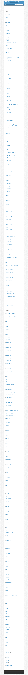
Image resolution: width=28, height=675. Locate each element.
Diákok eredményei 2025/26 (9, 280)
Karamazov (7, 522)
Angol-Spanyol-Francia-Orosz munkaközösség (12, 104)
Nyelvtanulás (8, 252)
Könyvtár (7, 45)
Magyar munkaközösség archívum (10, 384)
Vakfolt (7, 637)
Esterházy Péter (8, 477)
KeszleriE (7, 654)
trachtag (7, 632)
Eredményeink (9, 109)
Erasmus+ (7, 180)
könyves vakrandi (8, 543)
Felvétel (7, 206)
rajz (6, 598)
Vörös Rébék (7, 645)
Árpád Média (7, 451)
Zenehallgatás (8, 145)
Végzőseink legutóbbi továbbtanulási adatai (12, 257)
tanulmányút (7, 614)
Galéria (7, 17)
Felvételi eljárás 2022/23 (9, 224)
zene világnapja (8, 648)
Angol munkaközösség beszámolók (10, 313)
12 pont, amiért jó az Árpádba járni (11, 233)
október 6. (7, 590)
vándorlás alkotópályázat (9, 640)
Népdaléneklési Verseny (9, 582)
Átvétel (7, 208)
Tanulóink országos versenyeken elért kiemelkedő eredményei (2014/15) (14, 213)
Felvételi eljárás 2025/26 (9, 229)
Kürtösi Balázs (7, 660)
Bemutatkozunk (9, 58)
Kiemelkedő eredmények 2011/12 (11, 296)
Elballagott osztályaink (9, 48)
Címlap (7, 321)
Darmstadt (7, 467)
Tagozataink (7, 30)
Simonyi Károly (8, 37)
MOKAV (7, 569)
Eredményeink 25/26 (8, 360)
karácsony (7, 519)
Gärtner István (7, 493)
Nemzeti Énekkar (8, 577)
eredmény (7, 475)
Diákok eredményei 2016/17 (10, 293)
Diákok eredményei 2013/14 (10, 299)
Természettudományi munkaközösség (11, 68)
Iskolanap (7, 514)
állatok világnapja (8, 441)
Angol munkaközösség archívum (10, 311)
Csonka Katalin (8, 652)
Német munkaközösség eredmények (10, 400)
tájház (6, 613)
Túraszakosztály (9, 78)
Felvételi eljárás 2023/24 (9, 366)
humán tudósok (8, 506)
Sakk (7, 141)
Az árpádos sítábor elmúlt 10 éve (11, 127)
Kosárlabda (7, 381)
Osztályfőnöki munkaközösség (10, 129)
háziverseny (7, 501)
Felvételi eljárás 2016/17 (9, 216)
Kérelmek (7, 204)
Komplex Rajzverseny (8, 540)
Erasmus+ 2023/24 (9, 191)
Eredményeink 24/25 (8, 358)
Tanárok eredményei (8, 302)
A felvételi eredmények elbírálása (11, 236)
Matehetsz (7, 558)
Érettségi (7, 262)
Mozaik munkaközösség (10, 62)
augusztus (7, 456)
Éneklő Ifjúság (7, 472)
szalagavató (7, 606)
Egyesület (7, 326)
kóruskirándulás (8, 548)
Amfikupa (7, 443)
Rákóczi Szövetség (8, 603)
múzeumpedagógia (8, 572)
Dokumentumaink (9, 167)
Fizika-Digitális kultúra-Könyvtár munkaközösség (13, 57)
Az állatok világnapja (8, 459)
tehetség (7, 619)
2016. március (7, 425)
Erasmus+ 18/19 (8, 329)
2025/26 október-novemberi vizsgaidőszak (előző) (12, 265)
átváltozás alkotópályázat (9, 454)
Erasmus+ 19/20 (8, 331)
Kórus (6, 379)
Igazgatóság (8, 52)
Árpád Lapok (8, 200)
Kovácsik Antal (7, 657)
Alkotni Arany (7, 438)
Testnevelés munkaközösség (10, 124)
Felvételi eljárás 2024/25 (9, 227)
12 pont (8, 164)
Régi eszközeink (8, 22)
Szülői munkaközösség (9, 171)
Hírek (7, 65)
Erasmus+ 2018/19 (9, 183)
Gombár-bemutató (8, 498)
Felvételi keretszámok (9, 244)
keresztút (7, 527)
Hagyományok (9, 88)
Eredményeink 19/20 (8, 350)
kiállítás (7, 530)
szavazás (7, 608)
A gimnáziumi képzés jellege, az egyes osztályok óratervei (14, 239)
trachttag (7, 634)
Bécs (6, 462)
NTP (6, 585)
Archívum (8, 83)
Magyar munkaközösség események (10, 387)
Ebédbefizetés (8, 178)
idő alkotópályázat (8, 509)
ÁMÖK (7, 446)
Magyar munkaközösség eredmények (10, 386)
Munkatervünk (9, 110)
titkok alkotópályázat (8, 627)
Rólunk (7, 25)
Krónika (7, 197)
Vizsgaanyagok (9, 60)
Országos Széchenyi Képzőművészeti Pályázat (11, 595)
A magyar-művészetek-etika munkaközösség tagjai (13, 85)
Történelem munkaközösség (9, 413)
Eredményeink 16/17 (8, 345)
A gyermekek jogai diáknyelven (10, 149)
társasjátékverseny (8, 616)
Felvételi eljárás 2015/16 (9, 211)
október (7, 587)
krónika (7, 551)
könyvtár (7, 545)
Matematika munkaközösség (10, 120)
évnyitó (7, 480)
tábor (6, 611)
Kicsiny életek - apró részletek (9, 532)
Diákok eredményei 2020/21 (9, 272)
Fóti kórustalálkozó (8, 488)
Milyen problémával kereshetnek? (11, 155)
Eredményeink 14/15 (8, 342)
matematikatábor (8, 561)
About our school (8, 175)
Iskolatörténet (8, 35)
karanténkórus (7, 524)
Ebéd (6, 324)
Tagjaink (8, 121)
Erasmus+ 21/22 (8, 334)
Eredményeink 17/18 (8, 347)
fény (6, 483)
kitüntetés (7, 535)
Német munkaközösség (9, 397)
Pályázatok (8, 96)
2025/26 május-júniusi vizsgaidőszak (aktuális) (12, 263)
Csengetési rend (8, 177)
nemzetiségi (7, 579)
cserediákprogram (8, 464)
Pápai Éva (7, 662)
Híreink (7, 19)
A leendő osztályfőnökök (10, 241)
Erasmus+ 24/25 (8, 339)
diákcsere (7, 469)
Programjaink (8, 169)
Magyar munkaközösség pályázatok (10, 392)
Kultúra (8, 91)
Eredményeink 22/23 (8, 355)
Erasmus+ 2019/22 (9, 186)
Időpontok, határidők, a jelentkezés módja (12, 247)
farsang (7, 482)
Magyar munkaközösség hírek (9, 389)
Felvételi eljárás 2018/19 (9, 219)
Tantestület (7, 54)
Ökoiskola (8, 74)
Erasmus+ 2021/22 (9, 188)
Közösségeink (7, 39)
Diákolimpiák (8, 282)
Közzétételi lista (8, 33)
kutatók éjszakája (8, 553)
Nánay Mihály (7, 574)
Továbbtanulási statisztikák (9, 305)
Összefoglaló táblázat (10, 254)
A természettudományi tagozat (11, 69)
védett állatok (7, 642)
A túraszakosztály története (11, 79)
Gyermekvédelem (8, 147)
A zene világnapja (8, 433)
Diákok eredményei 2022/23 (9, 275)
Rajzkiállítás (7, 600)
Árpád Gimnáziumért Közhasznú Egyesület (11, 135)
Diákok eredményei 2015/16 (10, 291)
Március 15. (7, 556)
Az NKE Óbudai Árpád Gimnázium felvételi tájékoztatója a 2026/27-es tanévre (14, 231)
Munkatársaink (8, 133)
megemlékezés (8, 564)
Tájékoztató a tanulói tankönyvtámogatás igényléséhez (13, 157)
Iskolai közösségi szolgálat (9, 195)
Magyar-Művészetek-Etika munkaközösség (12, 82)
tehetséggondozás (8, 621)
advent (7, 435)
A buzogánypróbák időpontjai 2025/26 (12, 125)
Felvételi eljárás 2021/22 (9, 363)
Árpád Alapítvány (8, 40)
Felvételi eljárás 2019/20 (9, 221)
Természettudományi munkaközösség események (12, 410)
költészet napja (8, 538)
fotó (6, 490)
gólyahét (7, 496)
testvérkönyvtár (8, 624)
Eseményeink (8, 71)
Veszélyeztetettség (9, 160)
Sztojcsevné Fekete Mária (9, 665)
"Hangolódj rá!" (8, 422)
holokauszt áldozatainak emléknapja (10, 503)
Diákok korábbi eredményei (9, 288)
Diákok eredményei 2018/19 (9, 269)
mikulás (7, 566)
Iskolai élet (7, 174)
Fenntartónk (7, 28)
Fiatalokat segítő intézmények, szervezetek (12, 152)
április (6, 448)
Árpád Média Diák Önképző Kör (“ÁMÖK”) (11, 42)
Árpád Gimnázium (8, 14)
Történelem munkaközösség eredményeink (11, 415)
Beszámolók (8, 107)
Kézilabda (8, 138)
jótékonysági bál (8, 517)
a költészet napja (8, 430)
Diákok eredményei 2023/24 (9, 277)
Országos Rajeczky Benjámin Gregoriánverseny (11, 593)
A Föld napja (7, 427)
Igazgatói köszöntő (9, 249)
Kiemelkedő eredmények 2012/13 (11, 298)
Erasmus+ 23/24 (8, 337)
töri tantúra (7, 629)
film (6, 485)
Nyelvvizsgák (8, 285)
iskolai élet (7, 511)
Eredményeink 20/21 (8, 352)
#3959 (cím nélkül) (8, 12)
